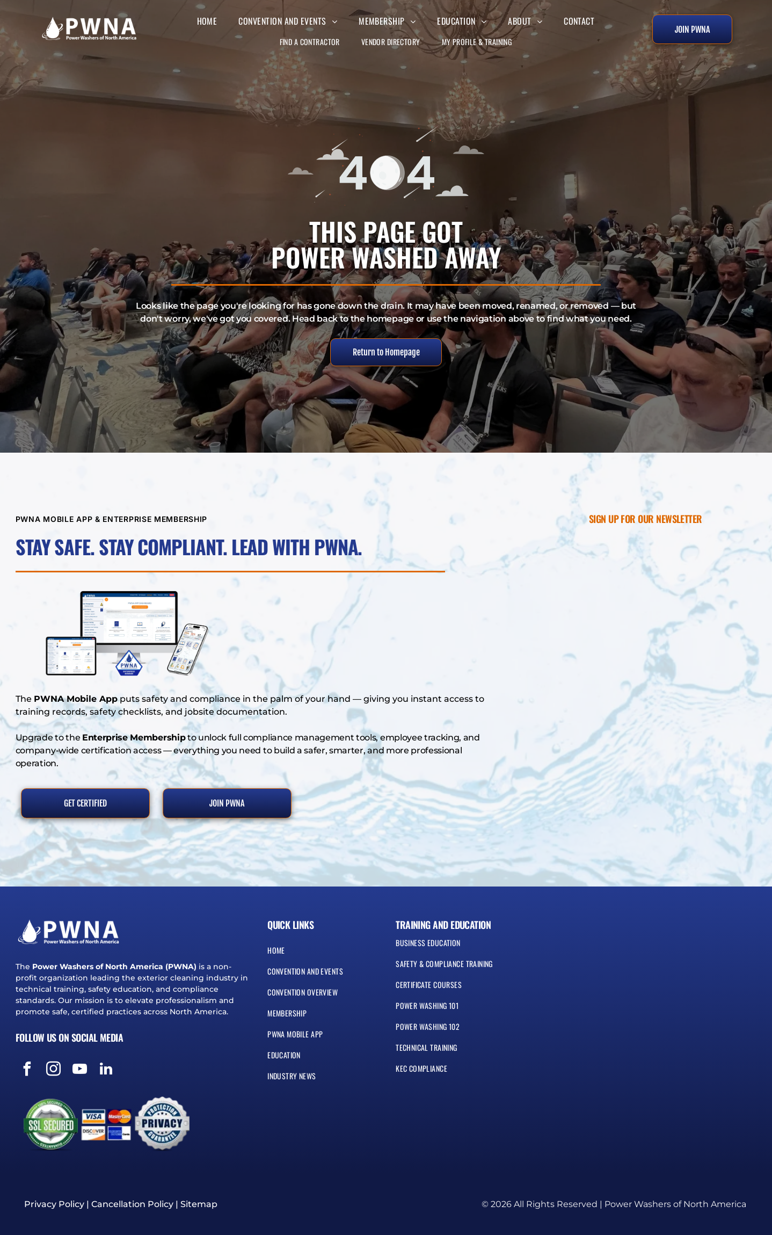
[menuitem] (207, 18)
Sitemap (198, 1204)
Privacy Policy (54, 1204)
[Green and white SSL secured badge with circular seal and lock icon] (50, 1124)
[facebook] (27, 1070)
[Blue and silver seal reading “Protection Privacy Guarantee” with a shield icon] (162, 1124)
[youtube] (80, 1070)
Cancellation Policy (132, 1204)
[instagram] (53, 1070)
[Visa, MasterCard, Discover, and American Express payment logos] (106, 1124)
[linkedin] (106, 1070)
